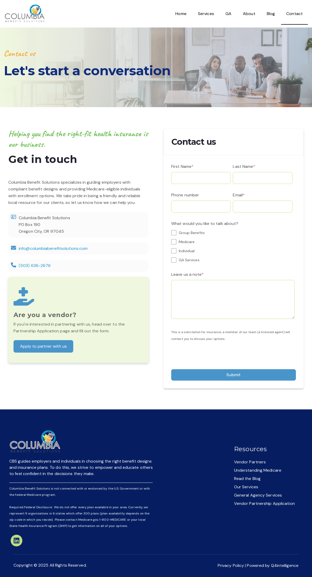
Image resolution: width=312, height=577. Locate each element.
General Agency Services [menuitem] (258, 495)
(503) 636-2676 (35, 265)
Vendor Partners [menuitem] (250, 462)
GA (228, 13)
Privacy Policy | (232, 565)
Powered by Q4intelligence (272, 565)
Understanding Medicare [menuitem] (257, 470)
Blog (271, 13)
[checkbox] (233, 246)
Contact (294, 13)
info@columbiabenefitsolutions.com (53, 248)
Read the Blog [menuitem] (247, 478)
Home (180, 13)
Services (206, 13)
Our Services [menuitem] (246, 487)
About (249, 13)
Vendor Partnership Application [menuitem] (264, 503)
